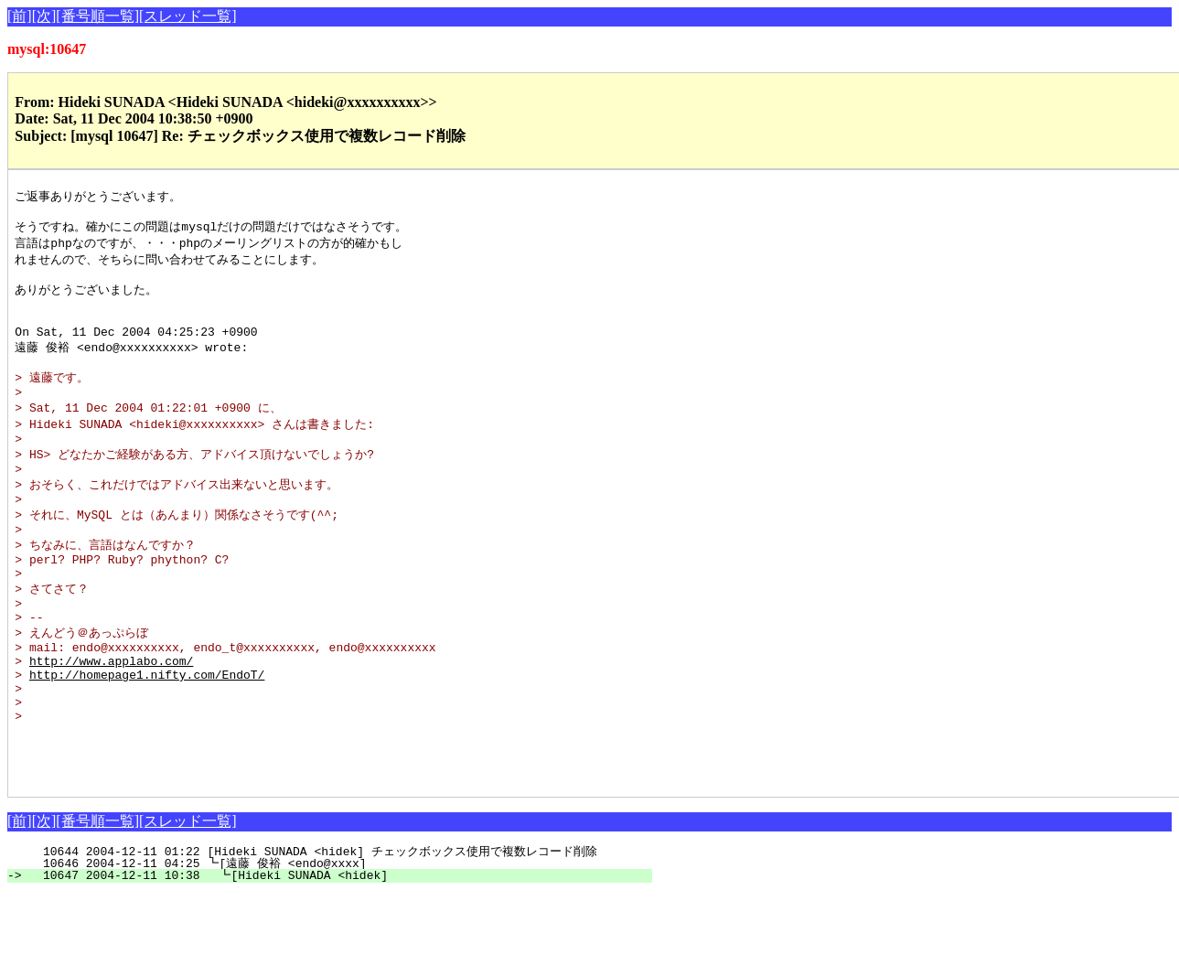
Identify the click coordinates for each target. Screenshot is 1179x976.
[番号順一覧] (97, 16)
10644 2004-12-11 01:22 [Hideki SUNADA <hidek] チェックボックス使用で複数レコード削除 (319, 934)
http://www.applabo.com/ (111, 721)
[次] (44, 16)
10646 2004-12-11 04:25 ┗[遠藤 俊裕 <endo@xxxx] (333, 946)
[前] (19, 16)
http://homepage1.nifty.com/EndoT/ (146, 737)
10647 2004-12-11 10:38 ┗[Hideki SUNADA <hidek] (337, 957)
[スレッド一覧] (188, 16)
